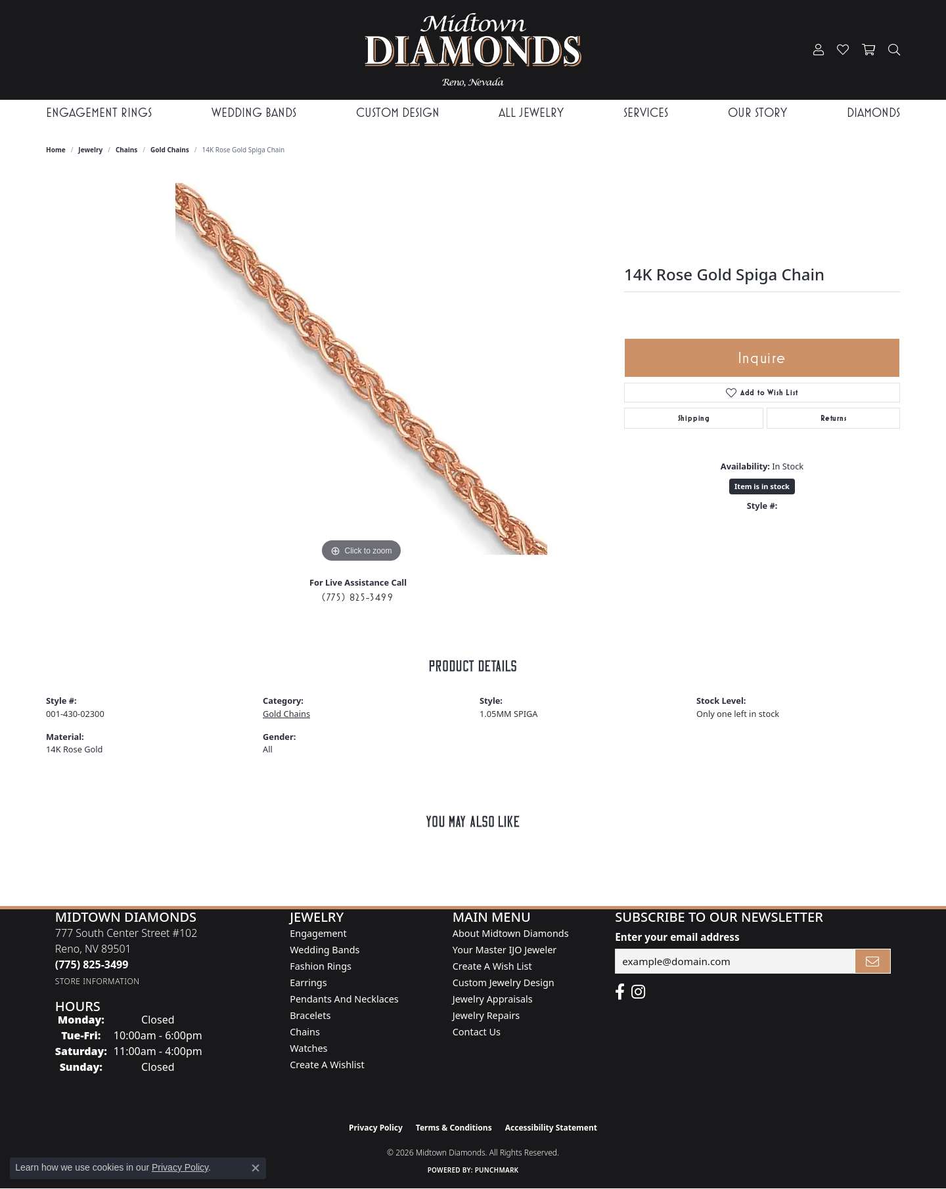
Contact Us (477, 1032)
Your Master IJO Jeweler (504, 949)
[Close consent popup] (255, 1168)
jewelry (90, 149)
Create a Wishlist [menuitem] (327, 1064)
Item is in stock (762, 486)
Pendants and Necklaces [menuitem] (344, 999)
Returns (834, 418)
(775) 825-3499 (358, 597)
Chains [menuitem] (305, 1032)
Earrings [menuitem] (308, 982)
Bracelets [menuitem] (310, 1015)
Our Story (757, 112)
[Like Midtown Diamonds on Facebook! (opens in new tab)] (620, 992)
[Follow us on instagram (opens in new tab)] (638, 992)
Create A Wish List (492, 966)
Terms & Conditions (454, 1127)
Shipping (694, 418)
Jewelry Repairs (486, 1015)
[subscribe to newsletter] (873, 961)
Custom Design (397, 112)
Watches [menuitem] (308, 1048)
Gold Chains (169, 149)
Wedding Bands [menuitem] (324, 949)
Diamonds (873, 112)
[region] (361, 369)
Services (645, 112)
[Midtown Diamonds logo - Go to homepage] (472, 50)
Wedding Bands (254, 112)
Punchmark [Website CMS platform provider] (497, 1170)
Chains (126, 149)
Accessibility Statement (551, 1127)
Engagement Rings (99, 112)
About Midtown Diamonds (511, 933)
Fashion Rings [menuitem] (320, 966)
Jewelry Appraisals (493, 999)
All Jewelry (531, 112)
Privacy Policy (376, 1127)
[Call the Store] (92, 964)
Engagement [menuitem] (318, 933)
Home (56, 149)
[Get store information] (97, 981)
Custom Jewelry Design (503, 982)
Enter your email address (677, 936)
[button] (818, 50)
